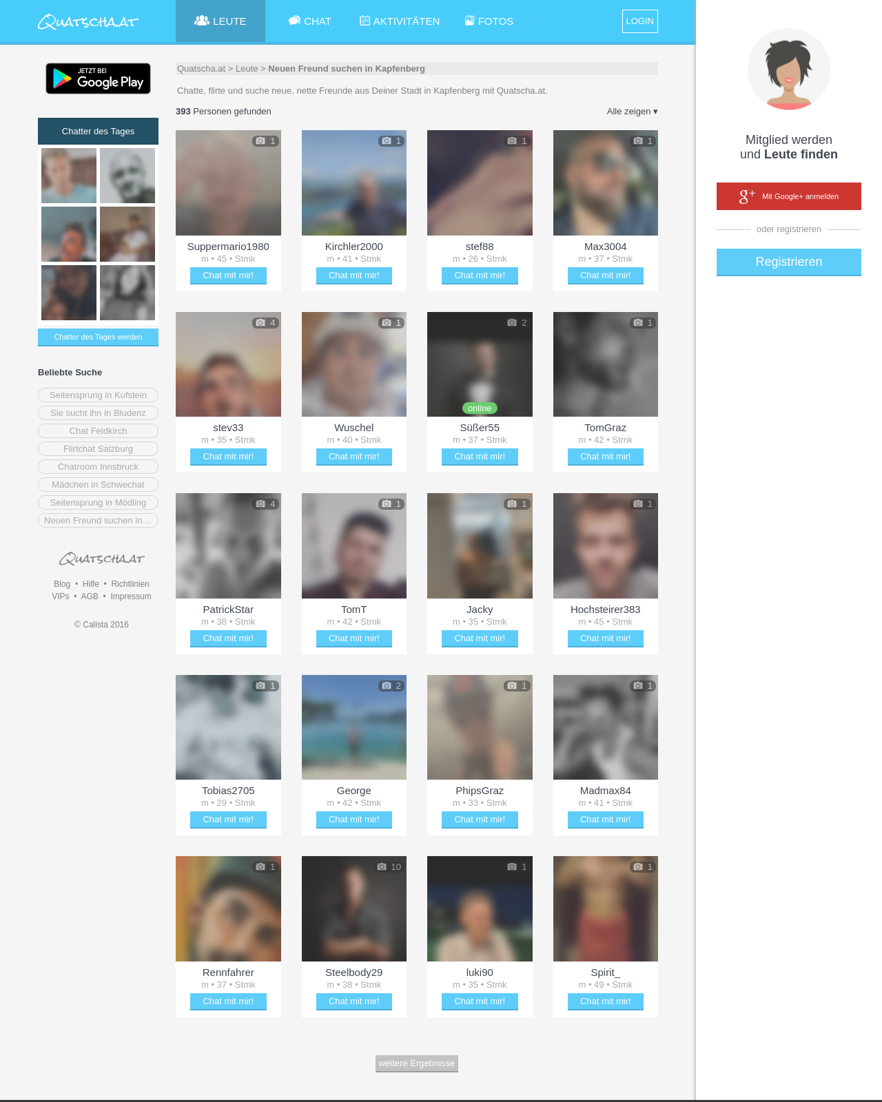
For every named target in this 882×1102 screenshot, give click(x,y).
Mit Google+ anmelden (789, 197)
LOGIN (640, 21)
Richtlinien (130, 584)
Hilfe (91, 584)
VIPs (60, 596)
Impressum (130, 596)
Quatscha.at (201, 68)
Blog (62, 584)
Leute (247, 68)
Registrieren (788, 262)
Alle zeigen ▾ (632, 111)
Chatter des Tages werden (98, 337)
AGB (89, 596)
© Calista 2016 (101, 625)
